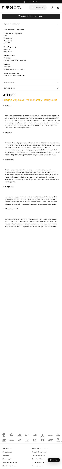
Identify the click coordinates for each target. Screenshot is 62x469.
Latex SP (7, 43)
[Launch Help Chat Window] (54, 460)
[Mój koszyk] (57, 7)
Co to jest (7, 49)
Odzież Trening (37, 466)
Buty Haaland (6, 455)
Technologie (8, 40)
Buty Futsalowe (9, 88)
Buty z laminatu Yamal (9, 462)
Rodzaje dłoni (8, 38)
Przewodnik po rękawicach (15, 29)
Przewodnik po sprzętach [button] (31, 16)
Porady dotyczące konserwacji (14, 75)
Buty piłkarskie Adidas (9, 466)
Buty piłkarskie (9, 82)
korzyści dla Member (31, 2)
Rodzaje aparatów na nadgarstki (15, 60)
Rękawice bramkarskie (12, 24)
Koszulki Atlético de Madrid (41, 459)
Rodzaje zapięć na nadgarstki (14, 69)
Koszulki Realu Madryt (39, 452)
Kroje (5, 35)
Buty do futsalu (7, 452)
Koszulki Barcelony (38, 455)
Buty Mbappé (6, 459)
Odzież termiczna (38, 462)
